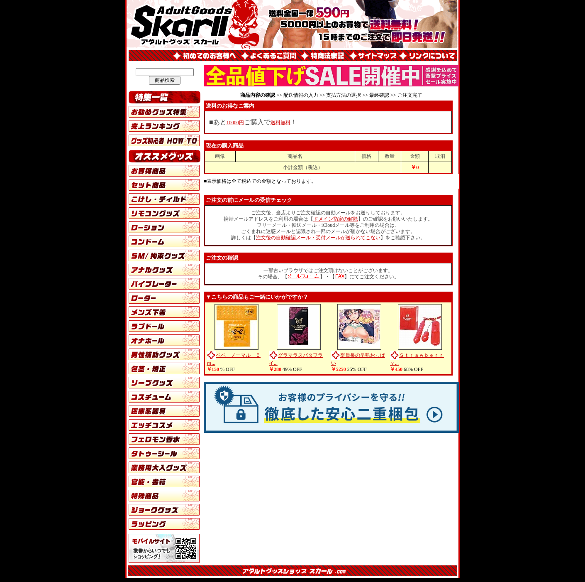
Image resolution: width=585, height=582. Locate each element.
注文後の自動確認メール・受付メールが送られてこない (318, 238)
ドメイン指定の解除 (335, 219)
